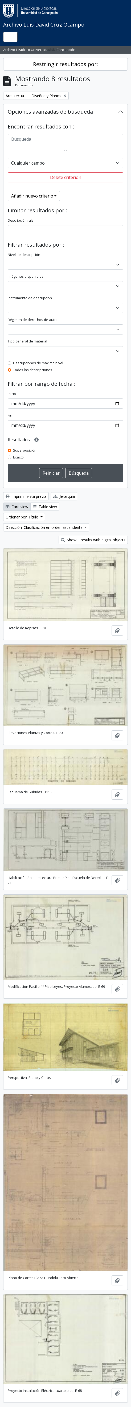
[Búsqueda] (65, 139)
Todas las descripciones (32, 369)
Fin (10, 415)
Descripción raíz (21, 220)
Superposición (24, 450)
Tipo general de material (27, 341)
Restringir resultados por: (65, 64)
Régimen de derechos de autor (33, 319)
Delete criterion (65, 177)
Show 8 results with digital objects (93, 539)
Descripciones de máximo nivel (38, 363)
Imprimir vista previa (26, 496)
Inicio (12, 393)
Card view (17, 506)
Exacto (18, 457)
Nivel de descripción (24, 254)
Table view (45, 506)
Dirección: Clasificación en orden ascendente (45, 527)
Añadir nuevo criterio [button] (32, 196)
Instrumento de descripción (30, 297)
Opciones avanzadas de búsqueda (50, 111)
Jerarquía (64, 496)
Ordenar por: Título (22, 517)
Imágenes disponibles (25, 276)
